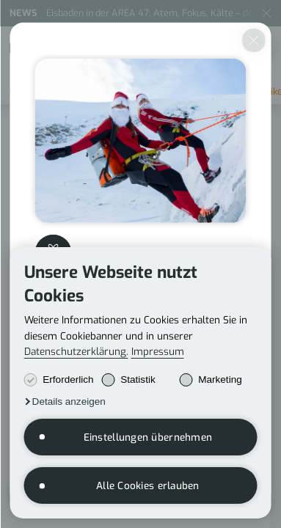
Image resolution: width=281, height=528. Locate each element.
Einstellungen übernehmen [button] (148, 437)
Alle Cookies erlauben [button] (148, 485)
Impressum (157, 351)
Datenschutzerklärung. (76, 351)
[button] (65, 401)
